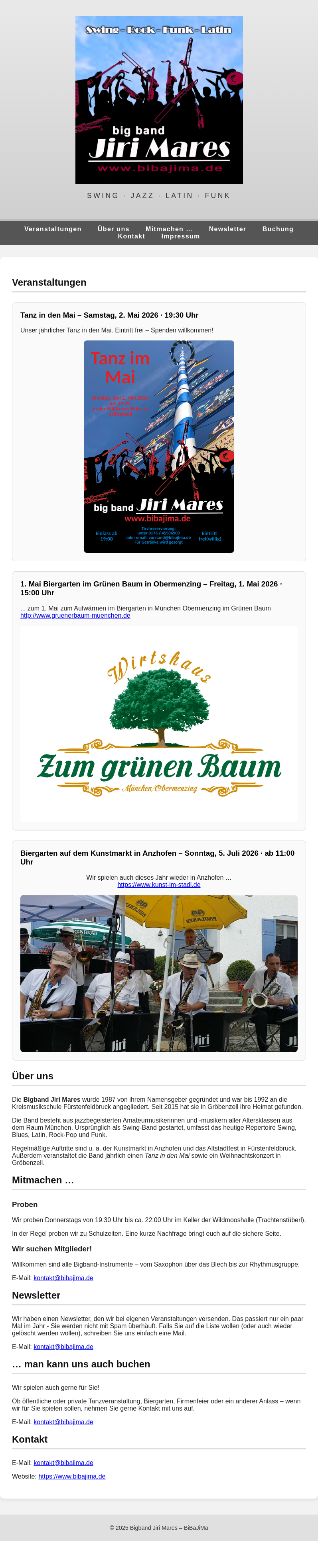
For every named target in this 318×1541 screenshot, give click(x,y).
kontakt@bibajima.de (63, 1278)
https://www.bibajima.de (71, 1476)
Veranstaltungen (53, 229)
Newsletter (228, 229)
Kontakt (132, 236)
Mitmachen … (169, 229)
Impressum (181, 236)
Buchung (278, 229)
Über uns (114, 229)
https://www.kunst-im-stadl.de (158, 884)
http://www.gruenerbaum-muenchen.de (75, 615)
